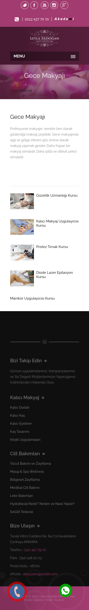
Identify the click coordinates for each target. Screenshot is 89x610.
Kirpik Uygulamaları (25, 440)
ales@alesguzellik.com (40, 574)
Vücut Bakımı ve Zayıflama (30, 463)
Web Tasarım (55, 600)
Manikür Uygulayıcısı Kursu (32, 298)
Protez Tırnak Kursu (52, 247)
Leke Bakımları (21, 496)
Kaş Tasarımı (19, 431)
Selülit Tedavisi (21, 512)
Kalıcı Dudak (19, 407)
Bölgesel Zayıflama (25, 480)
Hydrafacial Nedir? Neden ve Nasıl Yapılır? (42, 504)
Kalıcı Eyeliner (21, 423)
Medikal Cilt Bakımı (25, 488)
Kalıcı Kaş (17, 415)
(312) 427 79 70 (35, 550)
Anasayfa (17, 85)
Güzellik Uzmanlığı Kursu (57, 195)
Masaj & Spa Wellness (27, 471)
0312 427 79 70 (37, 19)
